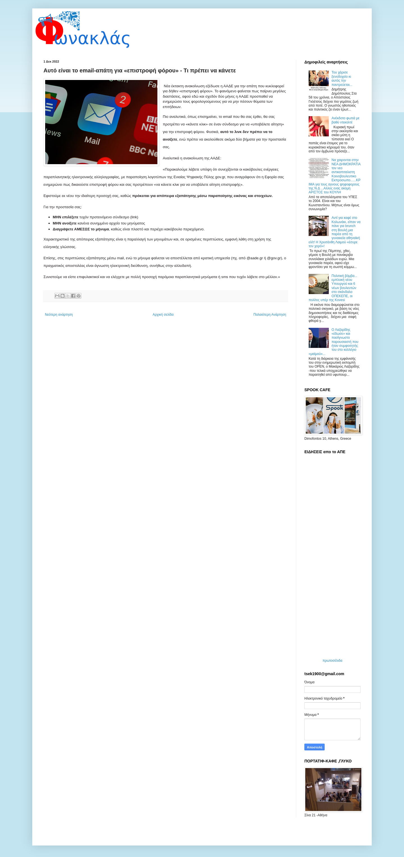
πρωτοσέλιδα (333, 661)
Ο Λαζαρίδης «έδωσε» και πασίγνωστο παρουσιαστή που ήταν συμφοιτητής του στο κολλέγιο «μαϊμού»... (333, 342)
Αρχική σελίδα (163, 315)
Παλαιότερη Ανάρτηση (269, 315)
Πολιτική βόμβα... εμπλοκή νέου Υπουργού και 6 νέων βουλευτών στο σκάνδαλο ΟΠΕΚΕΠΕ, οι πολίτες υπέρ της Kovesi (333, 288)
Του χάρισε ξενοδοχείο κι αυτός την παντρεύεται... (342, 78)
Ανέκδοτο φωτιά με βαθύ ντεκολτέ (346, 120)
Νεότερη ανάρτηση (59, 315)
